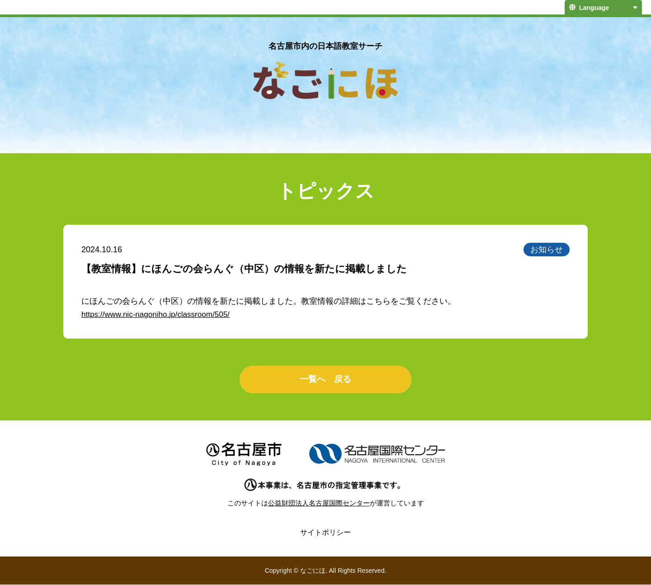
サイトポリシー (325, 533)
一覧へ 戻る (325, 380)
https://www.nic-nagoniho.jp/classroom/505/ (159, 314)
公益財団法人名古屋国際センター (319, 503)
